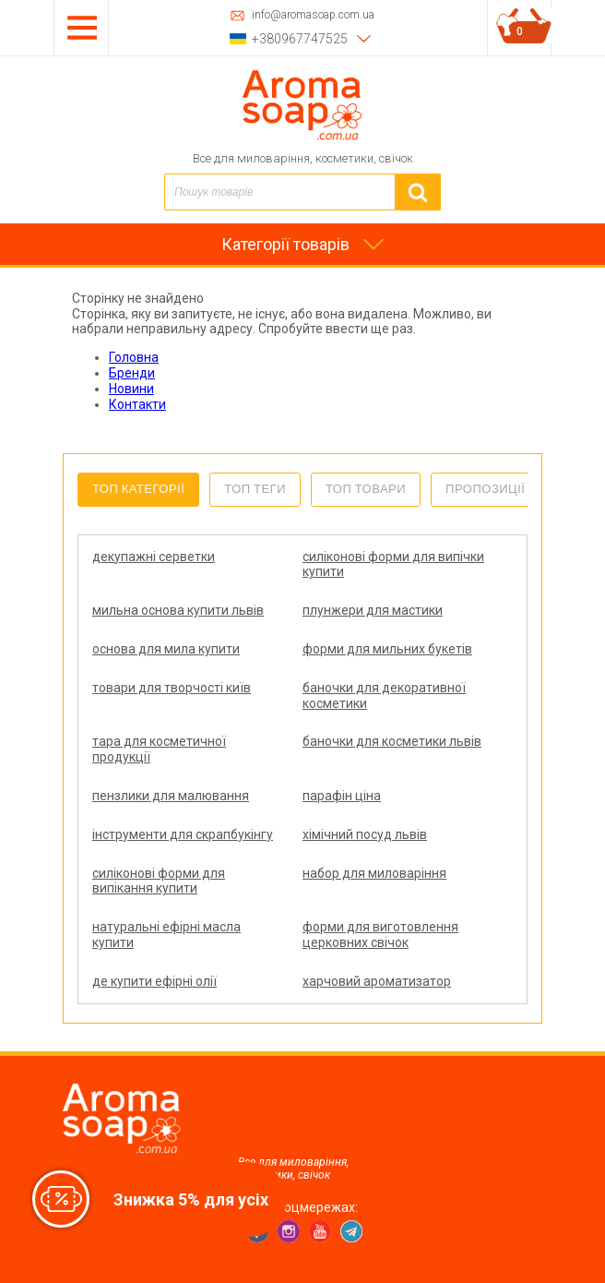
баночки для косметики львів (391, 741)
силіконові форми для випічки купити (393, 564)
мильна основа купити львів (178, 610)
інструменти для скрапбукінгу (182, 834)
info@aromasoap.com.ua (313, 15)
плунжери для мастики (372, 610)
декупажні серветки (153, 556)
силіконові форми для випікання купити (158, 881)
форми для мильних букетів (387, 649)
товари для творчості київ (171, 687)
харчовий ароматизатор (376, 981)
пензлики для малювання (170, 795)
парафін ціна (341, 795)
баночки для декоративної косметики (384, 695)
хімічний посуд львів (364, 834)
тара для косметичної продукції (159, 749)
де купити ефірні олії (154, 981)
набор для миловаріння (374, 873)
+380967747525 (300, 38)
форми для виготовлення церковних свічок (380, 934)
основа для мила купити (166, 649)
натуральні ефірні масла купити (166, 934)
